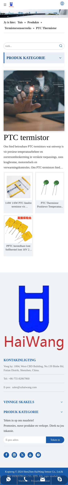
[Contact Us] (34, 100)
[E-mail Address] (24, 440)
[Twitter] (22, 455)
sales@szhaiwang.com (24, 387)
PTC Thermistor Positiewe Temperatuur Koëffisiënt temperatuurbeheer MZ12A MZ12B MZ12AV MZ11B (49, 204)
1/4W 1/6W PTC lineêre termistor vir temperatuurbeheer (18, 204)
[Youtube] (30, 455)
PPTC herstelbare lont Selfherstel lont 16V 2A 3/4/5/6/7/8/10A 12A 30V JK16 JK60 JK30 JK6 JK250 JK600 (18, 247)
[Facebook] (6, 455)
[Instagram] (38, 455)
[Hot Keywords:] (61, 46)
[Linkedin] (14, 455)
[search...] (31, 46)
